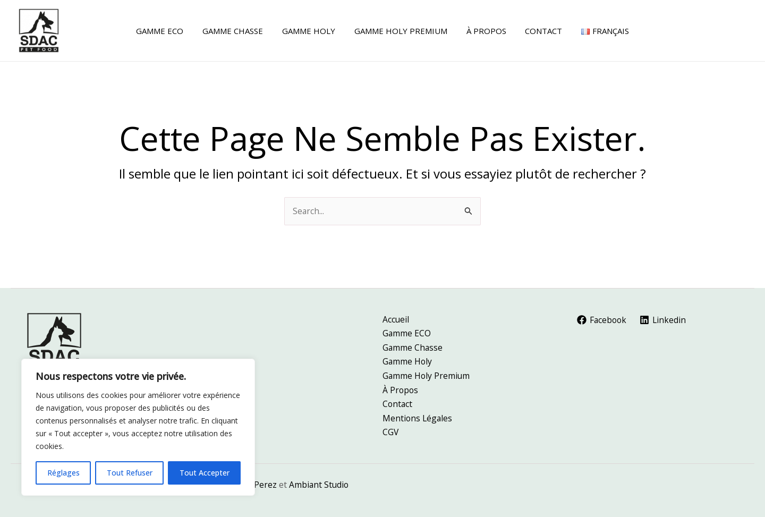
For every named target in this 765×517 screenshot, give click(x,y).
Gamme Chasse (413, 345)
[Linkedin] (665, 317)
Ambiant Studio (320, 484)
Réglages (63, 473)
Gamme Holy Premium (426, 374)
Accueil (396, 316)
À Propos (400, 388)
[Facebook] (603, 317)
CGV (390, 432)
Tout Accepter (205, 473)
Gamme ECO (406, 331)
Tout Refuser (129, 473)
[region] (138, 427)
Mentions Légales (418, 417)
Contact (397, 403)
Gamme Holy (407, 360)
